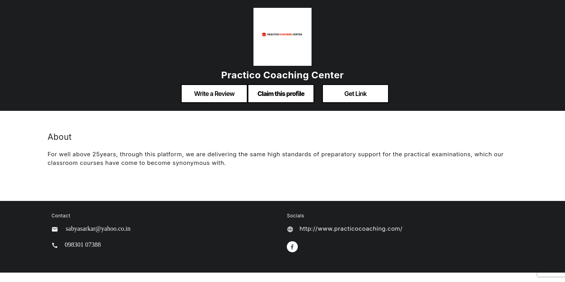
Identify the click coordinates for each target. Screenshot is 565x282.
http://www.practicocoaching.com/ (351, 228)
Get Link (355, 94)
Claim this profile (280, 94)
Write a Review (214, 94)
